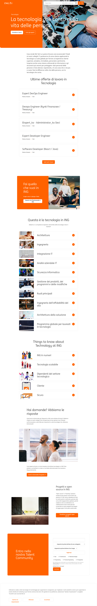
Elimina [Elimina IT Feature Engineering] (63, 559)
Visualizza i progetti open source (68, 515)
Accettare (47, 599)
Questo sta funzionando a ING (32, 201)
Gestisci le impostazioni (15, 600)
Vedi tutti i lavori (48, 162)
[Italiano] (89, 3)
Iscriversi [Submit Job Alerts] (56, 569)
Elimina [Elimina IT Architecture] (58, 556)
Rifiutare (31, 599)
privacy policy (56, 563)
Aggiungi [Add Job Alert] (69, 552)
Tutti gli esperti (30, 32)
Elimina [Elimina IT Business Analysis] (68, 556)
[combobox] (65, 548)
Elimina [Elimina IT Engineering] (53, 559)
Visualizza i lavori (17, 32)
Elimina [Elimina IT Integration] (76, 559)
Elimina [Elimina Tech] (53, 556)
